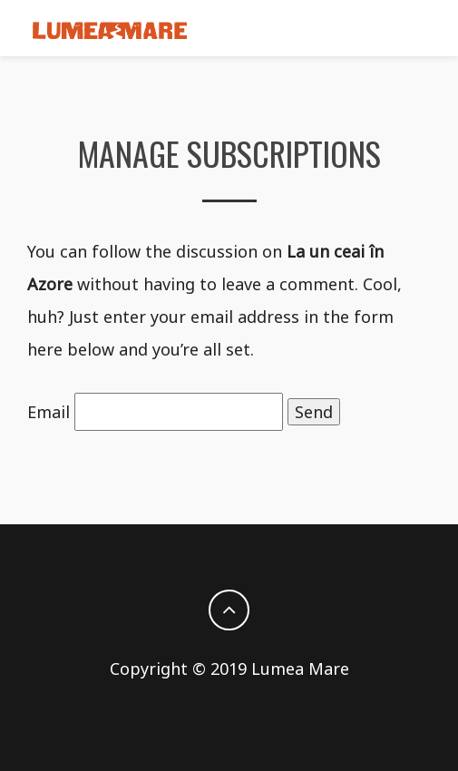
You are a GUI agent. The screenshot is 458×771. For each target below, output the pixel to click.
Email (48, 412)
